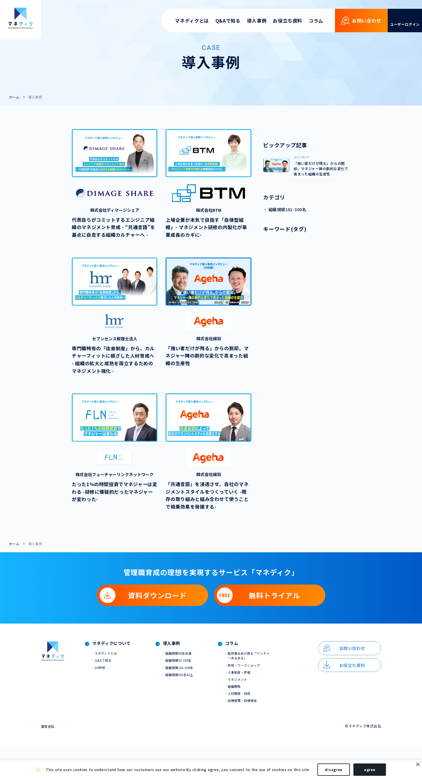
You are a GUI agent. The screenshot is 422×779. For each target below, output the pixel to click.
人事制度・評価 (251, 704)
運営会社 (48, 760)
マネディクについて (117, 673)
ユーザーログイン (405, 24)
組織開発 (246, 719)
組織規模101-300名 (189, 698)
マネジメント (249, 711)
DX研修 (103, 698)
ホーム (14, 96)
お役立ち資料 (287, 20)
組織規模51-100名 (188, 691)
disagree (333, 769)
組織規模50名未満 (187, 683)
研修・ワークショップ (256, 696)
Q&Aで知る (228, 20)
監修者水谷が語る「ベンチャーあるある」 (260, 686)
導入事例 (257, 20)
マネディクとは (192, 20)
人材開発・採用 (251, 726)
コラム (316, 20)
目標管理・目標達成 (255, 734)
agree (369, 769)
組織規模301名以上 (188, 706)
